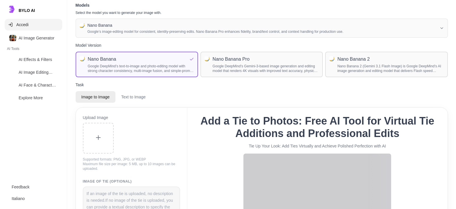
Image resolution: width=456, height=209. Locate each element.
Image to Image (95, 97)
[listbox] (33, 69)
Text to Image (133, 97)
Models (83, 5)
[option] (33, 38)
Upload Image (95, 117)
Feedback (20, 187)
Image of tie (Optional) (107, 181)
